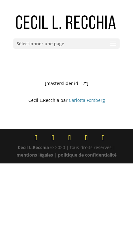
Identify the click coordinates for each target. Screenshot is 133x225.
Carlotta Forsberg (87, 100)
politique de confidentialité (87, 155)
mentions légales (35, 155)
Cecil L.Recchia (33, 147)
